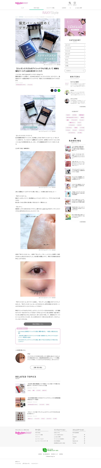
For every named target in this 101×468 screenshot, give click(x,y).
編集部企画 (81, 115)
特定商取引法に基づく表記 (59, 443)
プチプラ (79, 125)
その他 (66, 65)
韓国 (33, 390)
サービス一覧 (17, 463)
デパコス (43, 418)
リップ (79, 122)
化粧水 (76, 127)
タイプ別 (54, 418)
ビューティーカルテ (39, 438)
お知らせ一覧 (56, 432)
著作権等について (54, 454)
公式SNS (64, 7)
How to (29, 390)
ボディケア (67, 54)
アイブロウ (38, 390)
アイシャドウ (30, 84)
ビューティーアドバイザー (40, 440)
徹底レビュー (30, 418)
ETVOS (47, 404)
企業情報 (40, 454)
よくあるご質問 (78, 7)
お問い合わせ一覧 (26, 463)
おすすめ (74, 115)
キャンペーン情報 (50, 7)
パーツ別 (82, 127)
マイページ (37, 436)
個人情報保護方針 (46, 454)
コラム (66, 62)
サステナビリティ (34, 463)
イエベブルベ (49, 418)
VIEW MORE (82, 106)
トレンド (81, 120)
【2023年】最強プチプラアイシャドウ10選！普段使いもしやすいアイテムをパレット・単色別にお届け (38, 336)
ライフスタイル (72, 132)
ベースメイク (68, 48)
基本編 (82, 117)
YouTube (74, 443)
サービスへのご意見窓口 (59, 438)
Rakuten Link (75, 440)
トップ (22, 7)
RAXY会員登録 (76, 432)
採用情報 (61, 454)
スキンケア (67, 45)
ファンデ (74, 130)
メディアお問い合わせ (58, 434)
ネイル (66, 60)
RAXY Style (36, 7)
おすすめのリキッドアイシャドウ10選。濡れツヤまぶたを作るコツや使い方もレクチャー (38, 340)
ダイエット (82, 130)
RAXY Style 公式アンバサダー (20, 84)
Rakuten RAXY (21, 3)
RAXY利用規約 (57, 440)
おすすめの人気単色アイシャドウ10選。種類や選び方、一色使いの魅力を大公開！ (38, 332)
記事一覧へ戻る (38, 367)
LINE (74, 438)
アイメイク (21, 82)
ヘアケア (67, 57)
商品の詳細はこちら (38, 324)
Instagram (75, 436)
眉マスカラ (44, 390)
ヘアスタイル (71, 125)
